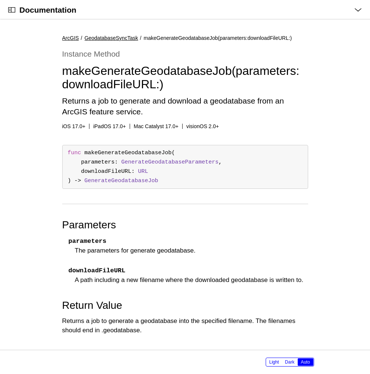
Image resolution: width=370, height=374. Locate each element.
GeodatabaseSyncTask (111, 38)
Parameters (89, 225)
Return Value (92, 305)
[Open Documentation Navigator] (11, 9)
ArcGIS (70, 38)
